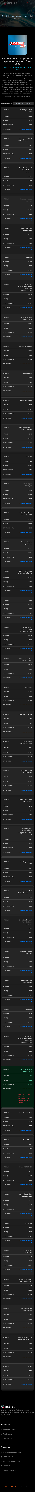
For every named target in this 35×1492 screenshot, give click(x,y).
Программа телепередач (18, 16)
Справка (5, 1466)
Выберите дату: (6, 103)
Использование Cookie (11, 1461)
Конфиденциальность (11, 1452)
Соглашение (7, 1457)
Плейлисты (6, 1434)
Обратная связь (8, 1470)
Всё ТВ (4, 16)
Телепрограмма (8, 1429)
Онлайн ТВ (6, 1438)
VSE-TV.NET (24, 1486)
